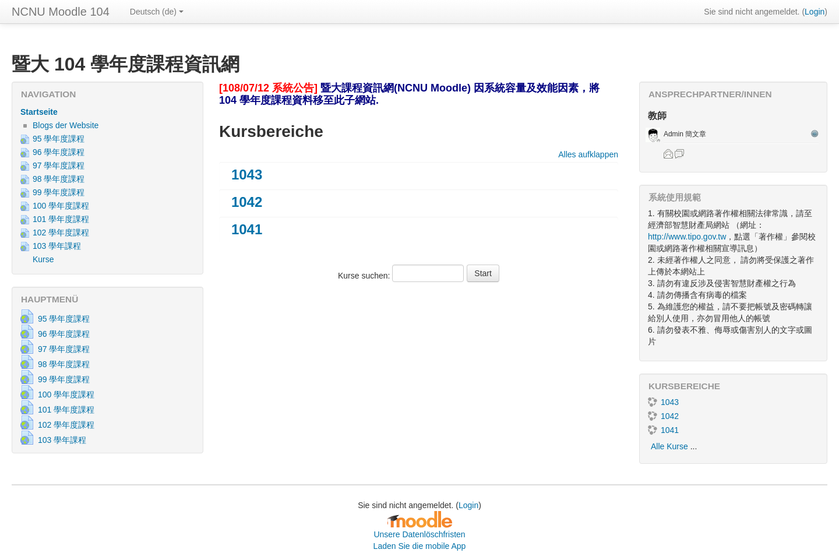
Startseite (39, 112)
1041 (246, 229)
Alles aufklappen (588, 154)
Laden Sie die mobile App (419, 546)
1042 (246, 202)
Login (814, 11)
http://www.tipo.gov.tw (687, 236)
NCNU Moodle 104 (61, 11)
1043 (246, 174)
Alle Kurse (669, 446)
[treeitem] (107, 112)
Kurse (43, 259)
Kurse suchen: (365, 275)
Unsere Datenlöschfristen (419, 534)
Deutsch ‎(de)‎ (157, 11)
